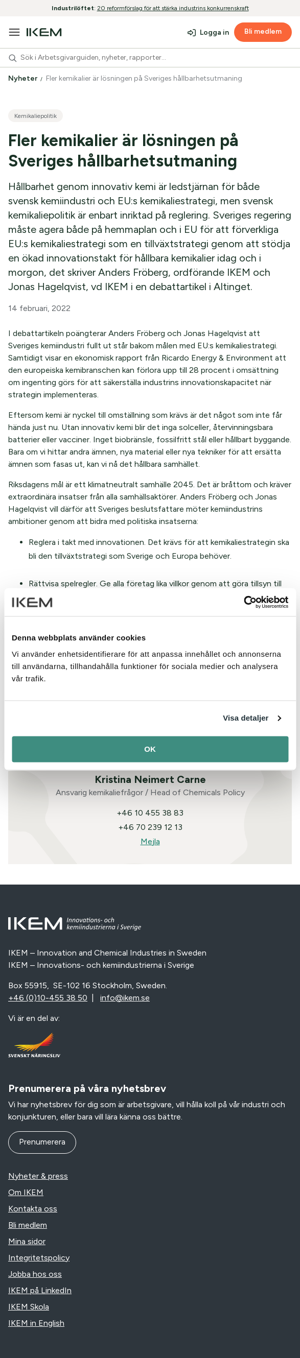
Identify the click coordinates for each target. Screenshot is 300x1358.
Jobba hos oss (35, 1274)
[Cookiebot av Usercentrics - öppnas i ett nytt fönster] (243, 602)
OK (150, 749)
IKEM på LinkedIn (40, 1290)
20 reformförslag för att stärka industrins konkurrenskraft (173, 8)
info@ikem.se (125, 998)
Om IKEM (25, 1192)
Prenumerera (42, 1142)
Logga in (214, 32)
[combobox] (150, 58)
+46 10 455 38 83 (150, 813)
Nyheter (23, 78)
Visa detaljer (245, 717)
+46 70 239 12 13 (150, 827)
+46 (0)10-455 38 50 (47, 998)
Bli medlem (263, 31)
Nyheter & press (38, 1176)
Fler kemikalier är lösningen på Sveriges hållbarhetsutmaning (145, 78)
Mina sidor (26, 1241)
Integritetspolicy (39, 1257)
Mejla (150, 841)
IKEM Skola (28, 1307)
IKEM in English (36, 1323)
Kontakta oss (32, 1208)
